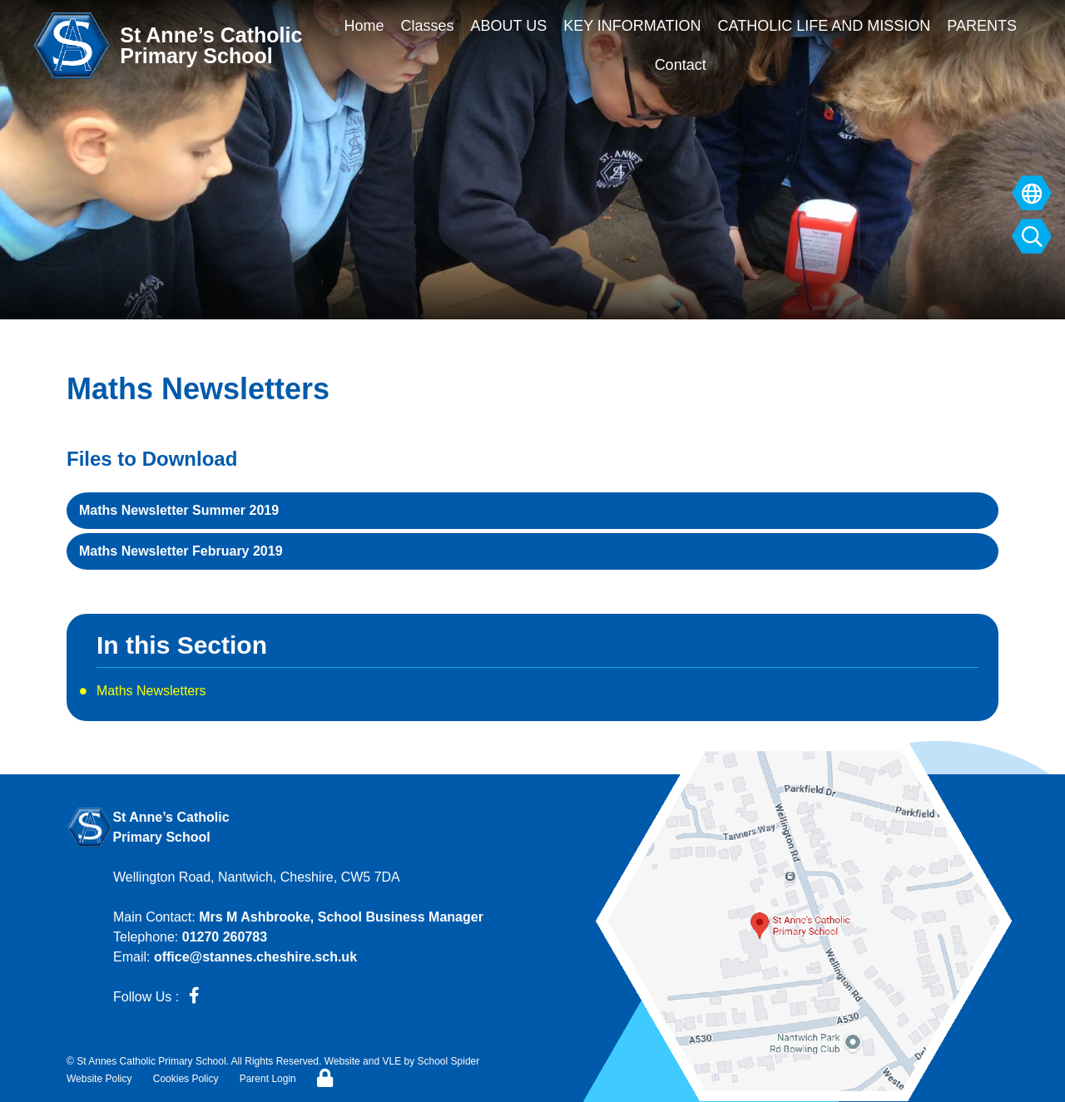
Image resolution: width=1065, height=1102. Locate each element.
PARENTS (982, 25)
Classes (426, 25)
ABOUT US (508, 25)
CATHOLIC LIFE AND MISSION (824, 25)
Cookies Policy (186, 1079)
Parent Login (268, 1079)
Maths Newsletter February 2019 (181, 551)
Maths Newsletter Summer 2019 (179, 510)
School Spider (449, 1061)
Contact (680, 65)
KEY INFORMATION (632, 25)
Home (364, 25)
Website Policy (99, 1079)
